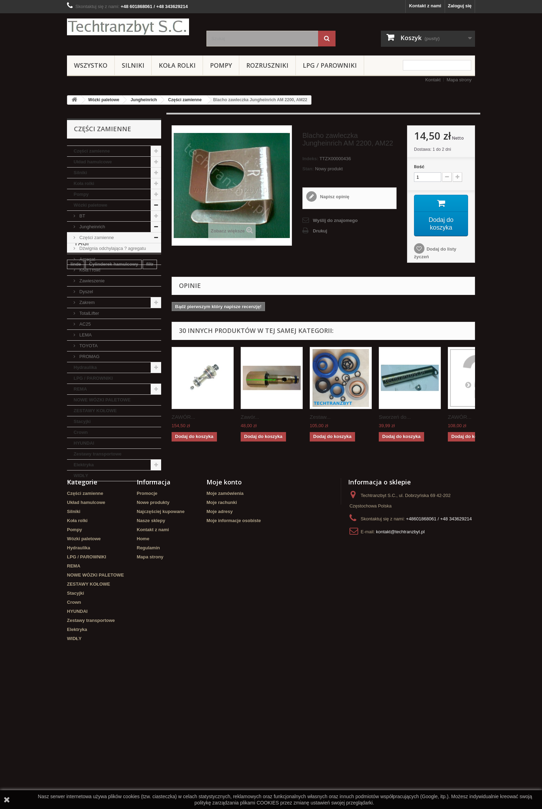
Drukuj (320, 230)
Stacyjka (117, 533)
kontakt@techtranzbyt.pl (400, 658)
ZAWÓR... (183, 417)
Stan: (308, 168)
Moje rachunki (221, 628)
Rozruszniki (267, 65)
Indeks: (310, 158)
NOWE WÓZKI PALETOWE (102, 399)
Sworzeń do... (395, 417)
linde (75, 523)
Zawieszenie (91, 280)
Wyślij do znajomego (335, 220)
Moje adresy (219, 637)
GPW (93, 544)
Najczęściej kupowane (161, 637)
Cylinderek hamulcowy (113, 523)
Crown (81, 432)
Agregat (86, 259)
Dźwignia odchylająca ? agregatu (112, 248)
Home (143, 665)
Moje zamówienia (224, 619)
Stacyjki (82, 421)
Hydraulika (85, 367)
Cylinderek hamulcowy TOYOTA (104, 554)
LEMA (85, 334)
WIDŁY (81, 475)
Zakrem (86, 302)
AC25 (84, 324)
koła (75, 544)
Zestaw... (320, 417)
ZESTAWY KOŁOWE (95, 410)
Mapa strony (459, 79)
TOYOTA (88, 345)
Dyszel (85, 291)
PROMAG (88, 356)
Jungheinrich (143, 99)
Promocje (147, 619)
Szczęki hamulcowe (127, 544)
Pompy (221, 65)
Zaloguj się (460, 5)
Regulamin (148, 674)
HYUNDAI (84, 443)
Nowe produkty (153, 628)
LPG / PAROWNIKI (330, 65)
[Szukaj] (327, 38)
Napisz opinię (334, 196)
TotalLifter (88, 313)
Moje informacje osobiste (233, 647)
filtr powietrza (85, 533)
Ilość (419, 166)
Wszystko (90, 65)
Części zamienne (185, 99)
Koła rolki (177, 65)
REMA (80, 389)
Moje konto (224, 608)
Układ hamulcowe (93, 161)
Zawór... (250, 417)
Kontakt (433, 79)
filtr (149, 523)
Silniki (133, 65)
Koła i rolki (89, 270)
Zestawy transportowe (97, 454)
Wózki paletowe (103, 99)
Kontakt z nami (425, 5)
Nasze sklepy (151, 647)
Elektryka (84, 464)
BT (81, 215)
